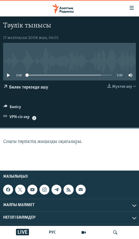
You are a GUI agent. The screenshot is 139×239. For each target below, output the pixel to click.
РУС (52, 232)
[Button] (12, 108)
